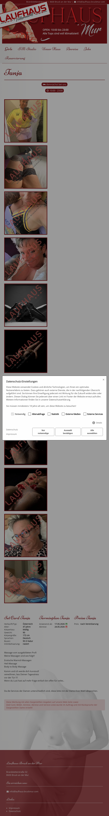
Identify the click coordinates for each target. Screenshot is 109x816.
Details (99, 423)
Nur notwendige (43, 431)
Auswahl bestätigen (68, 431)
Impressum (11, 434)
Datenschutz (12, 429)
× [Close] (104, 379)
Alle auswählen (92, 431)
